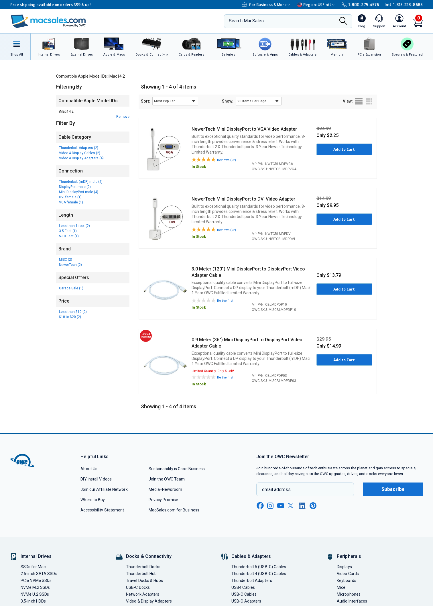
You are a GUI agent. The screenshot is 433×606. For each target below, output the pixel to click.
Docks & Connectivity (149, 556)
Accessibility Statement (102, 510)
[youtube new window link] (280, 505)
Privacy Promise (163, 499)
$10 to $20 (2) (70, 317)
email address (276, 489)
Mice (341, 587)
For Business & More (267, 4)
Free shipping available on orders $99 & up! (50, 4)
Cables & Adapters (251, 556)
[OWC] (48, 21)
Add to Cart (344, 149)
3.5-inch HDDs (33, 601)
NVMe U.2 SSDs (35, 594)
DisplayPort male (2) (75, 187)
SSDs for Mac (33, 566)
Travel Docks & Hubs (144, 580)
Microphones (349, 594)
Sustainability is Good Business (177, 468)
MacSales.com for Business (174, 510)
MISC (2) (65, 260)
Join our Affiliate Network (103, 489)
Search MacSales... (247, 20)
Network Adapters (142, 594)
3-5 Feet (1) (68, 231)
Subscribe (392, 489)
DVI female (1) (70, 197)
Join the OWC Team (167, 479)
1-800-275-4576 (360, 4)
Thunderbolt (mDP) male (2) (81, 182)
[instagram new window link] (270, 506)
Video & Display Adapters (149, 601)
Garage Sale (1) (71, 288)
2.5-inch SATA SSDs (39, 573)
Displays (344, 566)
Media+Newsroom (165, 489)
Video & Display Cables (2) (79, 153)
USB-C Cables (244, 594)
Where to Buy (92, 499)
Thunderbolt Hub (141, 573)
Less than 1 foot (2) (74, 226)
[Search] (343, 22)
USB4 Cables (243, 587)
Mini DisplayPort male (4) (78, 192)
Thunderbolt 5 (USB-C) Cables (258, 566)
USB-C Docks (138, 587)
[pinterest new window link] (313, 505)
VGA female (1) (71, 202)
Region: (316, 4)
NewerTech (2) (70, 265)
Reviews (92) (226, 160)
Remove (122, 117)
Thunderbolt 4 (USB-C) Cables (258, 573)
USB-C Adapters (246, 601)
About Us (88, 468)
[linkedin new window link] (302, 506)
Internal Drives (36, 556)
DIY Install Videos (96, 479)
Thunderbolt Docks (143, 566)
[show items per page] (259, 101)
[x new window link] (291, 505)
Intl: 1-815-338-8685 (404, 4)
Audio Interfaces (352, 601)
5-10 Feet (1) (69, 236)
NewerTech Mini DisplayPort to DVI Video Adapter (243, 199)
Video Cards (348, 573)
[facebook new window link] (260, 505)
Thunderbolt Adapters (251, 580)
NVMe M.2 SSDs (35, 587)
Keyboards (346, 580)
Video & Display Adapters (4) (81, 158)
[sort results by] (175, 101)
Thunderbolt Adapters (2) (78, 148)
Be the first (225, 301)
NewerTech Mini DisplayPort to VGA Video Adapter (244, 129)
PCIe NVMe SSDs (36, 580)
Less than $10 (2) (73, 312)
